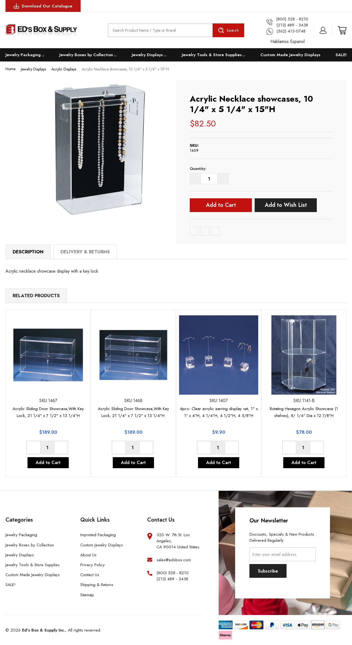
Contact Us (89, 575)
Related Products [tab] (36, 295)
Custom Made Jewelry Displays (290, 55)
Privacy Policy (92, 565)
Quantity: (198, 168)
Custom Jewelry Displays (101, 545)
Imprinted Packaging (98, 535)
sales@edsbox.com (173, 560)
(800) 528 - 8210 (172, 573)
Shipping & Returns (96, 585)
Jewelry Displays (147, 55)
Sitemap (87, 595)
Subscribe (268, 571)
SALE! (341, 55)
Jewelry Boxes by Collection (86, 55)
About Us (88, 555)
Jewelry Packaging (23, 55)
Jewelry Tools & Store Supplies (212, 55)
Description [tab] (28, 251)
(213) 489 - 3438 (172, 579)
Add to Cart (221, 205)
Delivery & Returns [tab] (85, 251)
